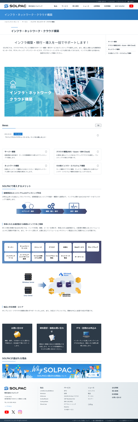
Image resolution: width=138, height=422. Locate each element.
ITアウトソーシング (70, 404)
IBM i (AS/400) (68, 401)
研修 (65, 393)
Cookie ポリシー (112, 420)
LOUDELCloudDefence (47, 391)
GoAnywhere (44, 401)
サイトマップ (122, 1)
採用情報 (107, 6)
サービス (65, 6)
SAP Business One (69, 399)
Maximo (66, 407)
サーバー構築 (112, 42)
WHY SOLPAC (120, 6)
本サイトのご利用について (82, 420)
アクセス (9, 406)
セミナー (90, 399)
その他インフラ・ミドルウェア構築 (119, 53)
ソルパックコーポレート (11, 22)
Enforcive (43, 396)
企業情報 (97, 6)
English (131, 1)
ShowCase (43, 404)
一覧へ (98, 125)
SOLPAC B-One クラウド (71, 396)
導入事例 (75, 6)
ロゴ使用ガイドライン (127, 420)
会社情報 (115, 388)
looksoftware (44, 399)
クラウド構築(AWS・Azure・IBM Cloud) (121, 45)
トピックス (91, 391)
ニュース (86, 6)
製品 (55, 6)
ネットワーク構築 (114, 49)
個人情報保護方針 (98, 420)
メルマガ (112, 1)
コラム (90, 404)
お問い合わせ (102, 1)
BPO (65, 391)
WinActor (43, 393)
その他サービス (68, 409)
